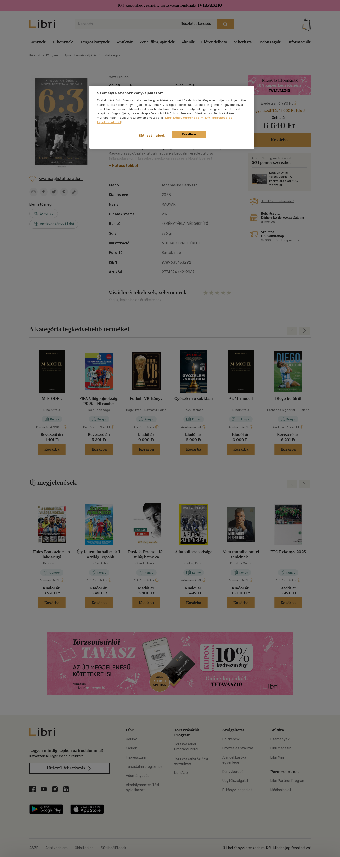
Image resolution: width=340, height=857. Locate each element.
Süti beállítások (152, 135)
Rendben (189, 134)
